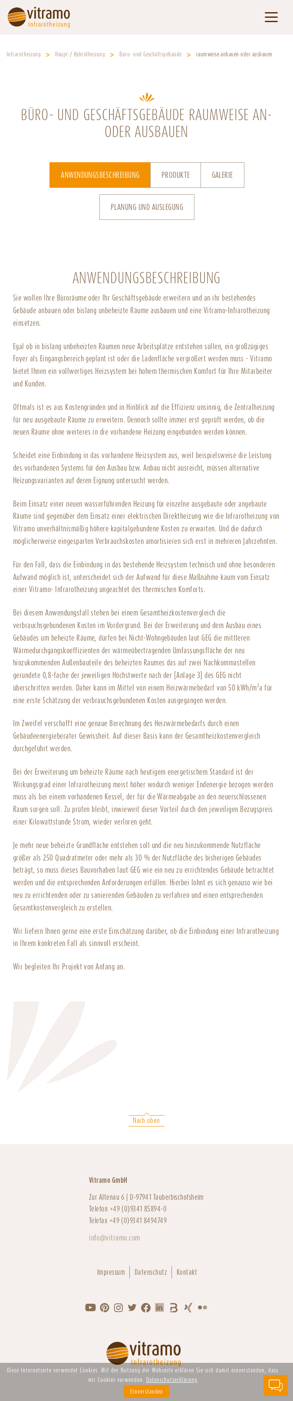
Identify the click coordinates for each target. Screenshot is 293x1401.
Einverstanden (146, 1391)
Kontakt (187, 1272)
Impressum (111, 1272)
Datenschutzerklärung (172, 1379)
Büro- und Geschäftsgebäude (150, 54)
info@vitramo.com (114, 1237)
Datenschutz (151, 1272)
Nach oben (146, 1120)
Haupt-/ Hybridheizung (80, 54)
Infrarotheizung (24, 54)
